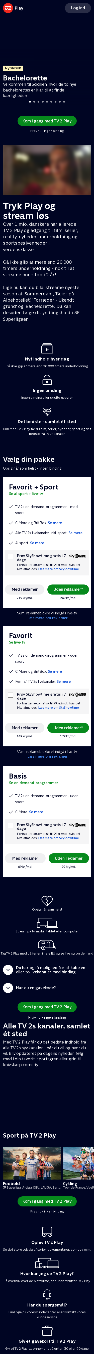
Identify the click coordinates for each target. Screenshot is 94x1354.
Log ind (78, 8)
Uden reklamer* (68, 589)
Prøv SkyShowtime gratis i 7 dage (41, 558)
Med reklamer (25, 589)
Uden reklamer (69, 858)
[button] (47, 970)
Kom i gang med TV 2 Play (47, 121)
